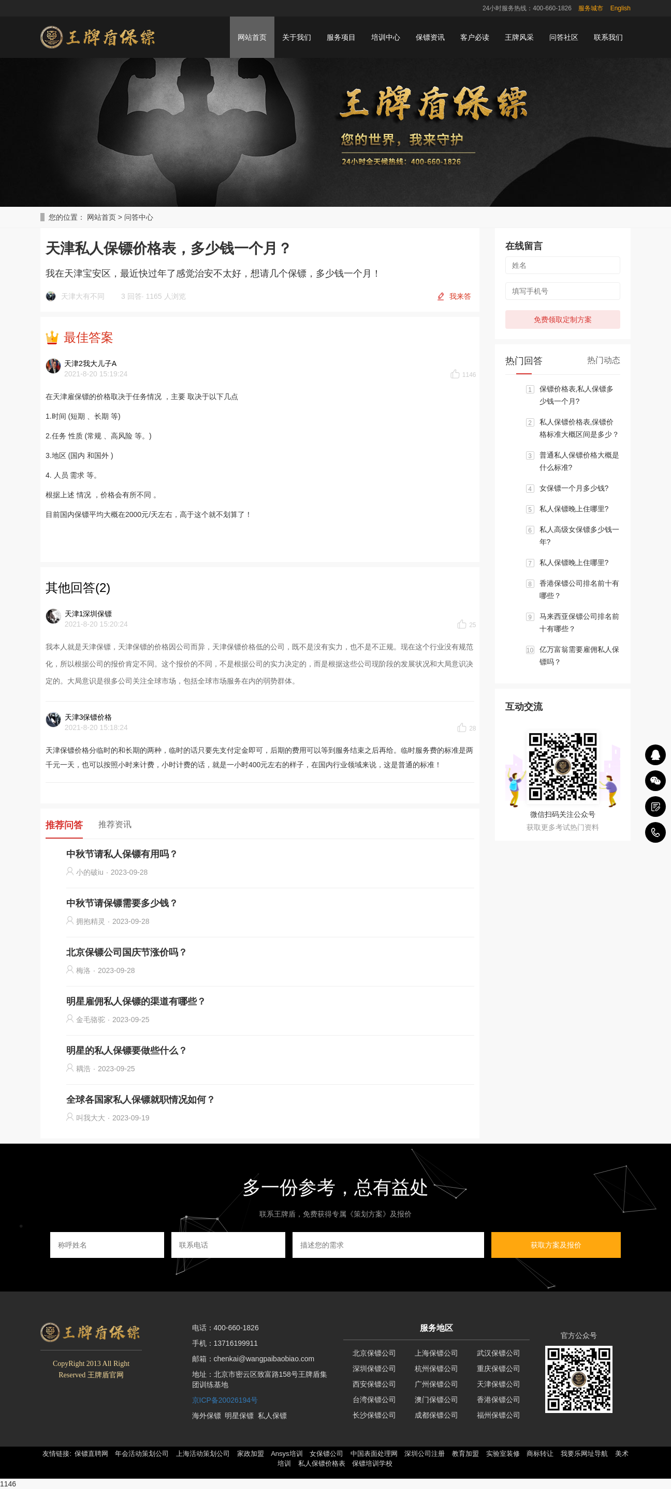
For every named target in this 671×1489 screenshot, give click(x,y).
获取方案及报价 (556, 1245)
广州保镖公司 (436, 1384)
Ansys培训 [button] (286, 1453)
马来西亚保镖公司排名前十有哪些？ (579, 622)
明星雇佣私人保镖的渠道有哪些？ (136, 1001)
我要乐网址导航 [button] (584, 1453)
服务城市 (590, 8)
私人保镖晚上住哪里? (574, 509)
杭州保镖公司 (436, 1368)
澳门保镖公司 (436, 1399)
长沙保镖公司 (374, 1415)
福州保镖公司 (498, 1415)
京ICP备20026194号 (225, 1400)
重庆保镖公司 (498, 1368)
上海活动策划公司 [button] (203, 1453)
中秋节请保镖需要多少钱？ (122, 903)
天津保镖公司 (498, 1384)
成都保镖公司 (436, 1415)
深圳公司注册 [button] (424, 1453)
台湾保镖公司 (374, 1399)
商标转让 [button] (540, 1453)
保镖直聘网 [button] (91, 1453)
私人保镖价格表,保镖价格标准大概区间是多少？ (579, 428)
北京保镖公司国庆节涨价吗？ (126, 952)
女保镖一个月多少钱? (574, 488)
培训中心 (385, 37)
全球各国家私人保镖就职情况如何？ (140, 1099)
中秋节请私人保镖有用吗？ (122, 854)
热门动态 (603, 360)
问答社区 (563, 37)
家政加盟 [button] (250, 1453)
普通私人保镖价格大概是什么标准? (579, 461)
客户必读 (474, 37)
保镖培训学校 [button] (372, 1463)
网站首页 (252, 37)
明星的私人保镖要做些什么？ (126, 1050)
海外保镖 (206, 1415)
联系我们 (608, 37)
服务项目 (341, 37)
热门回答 (524, 361)
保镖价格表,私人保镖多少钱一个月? (576, 395)
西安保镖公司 (374, 1384)
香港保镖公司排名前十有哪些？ (579, 589)
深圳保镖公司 (374, 1368)
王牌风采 (519, 37)
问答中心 (138, 217)
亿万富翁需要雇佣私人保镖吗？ (579, 655)
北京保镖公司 (374, 1353)
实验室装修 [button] (503, 1453)
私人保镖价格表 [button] (321, 1463)
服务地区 (436, 1328)
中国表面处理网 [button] (374, 1453)
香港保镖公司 (498, 1399)
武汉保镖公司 (498, 1353)
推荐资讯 (115, 824)
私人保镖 (272, 1415)
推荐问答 (64, 825)
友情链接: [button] (56, 1453)
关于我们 (296, 37)
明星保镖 (239, 1415)
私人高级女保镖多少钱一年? (579, 535)
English (620, 8)
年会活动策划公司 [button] (142, 1453)
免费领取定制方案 (563, 319)
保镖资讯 (430, 37)
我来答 (460, 296)
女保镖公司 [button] (326, 1453)
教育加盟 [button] (465, 1453)
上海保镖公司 (436, 1353)
